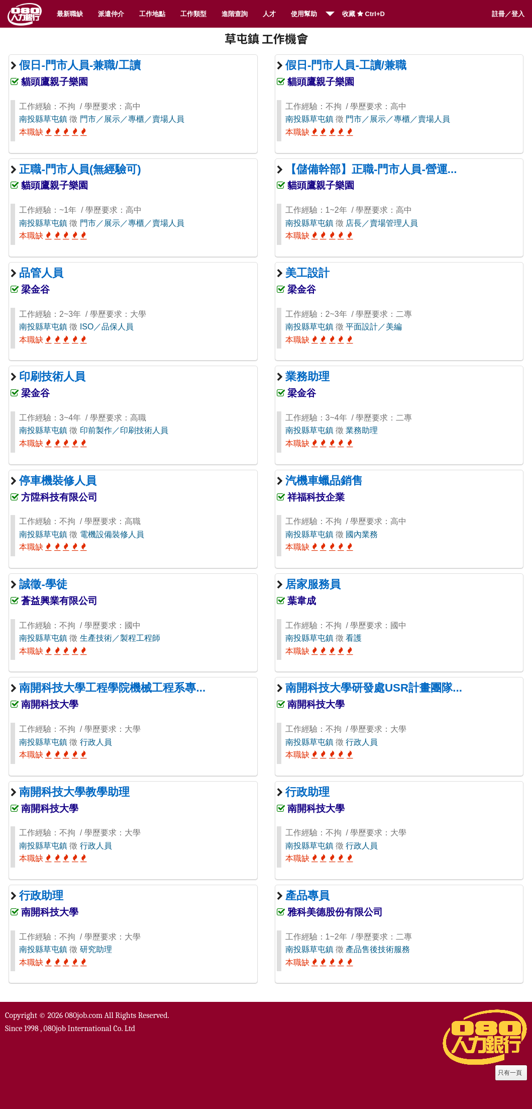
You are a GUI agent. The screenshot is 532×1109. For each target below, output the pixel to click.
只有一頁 (510, 1072)
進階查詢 (235, 14)
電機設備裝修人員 (112, 534)
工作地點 (152, 14)
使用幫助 (304, 14)
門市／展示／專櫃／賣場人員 (132, 119)
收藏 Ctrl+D (363, 14)
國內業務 (362, 534)
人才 (269, 14)
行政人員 (96, 742)
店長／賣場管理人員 (382, 223)
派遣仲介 (111, 14)
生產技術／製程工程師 (120, 638)
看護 (354, 638)
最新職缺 (70, 14)
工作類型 (193, 14)
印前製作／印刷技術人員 (124, 430)
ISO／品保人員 (107, 326)
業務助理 (362, 430)
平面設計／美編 (374, 326)
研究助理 (96, 949)
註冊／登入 (508, 14)
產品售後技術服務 (378, 949)
